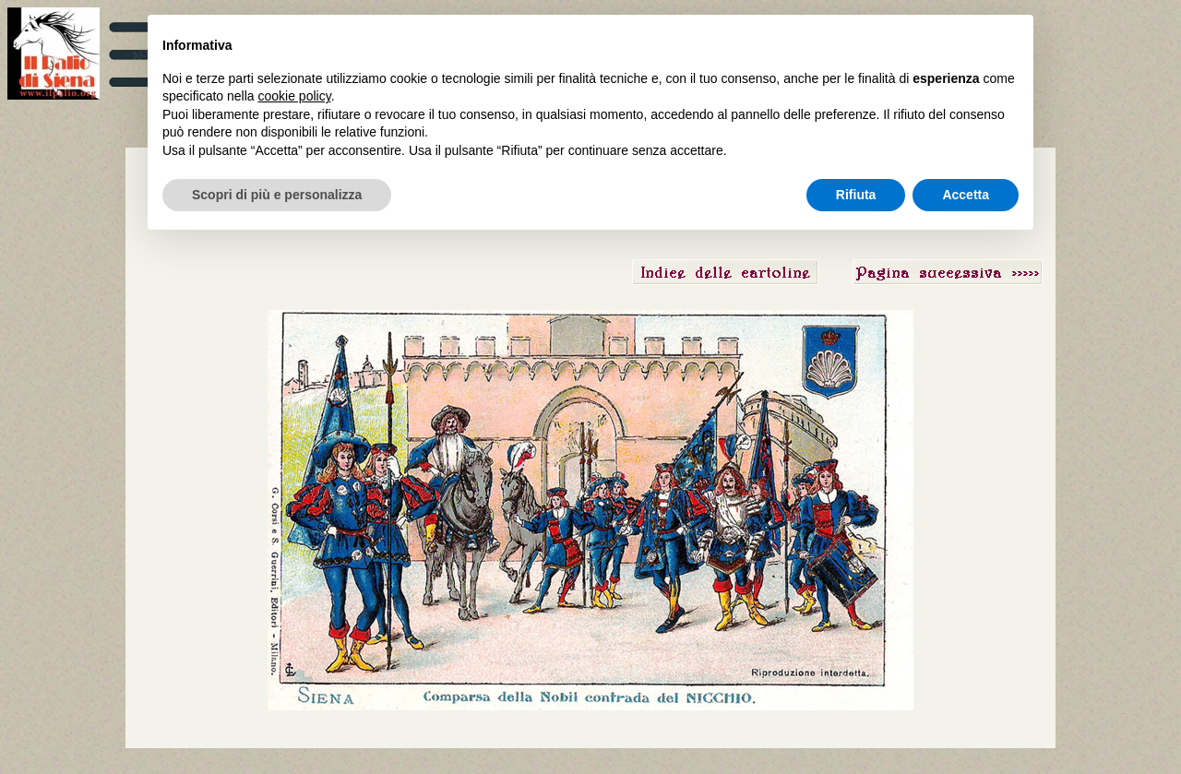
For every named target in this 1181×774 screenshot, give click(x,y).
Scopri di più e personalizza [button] (277, 194)
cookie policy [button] (294, 96)
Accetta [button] (965, 194)
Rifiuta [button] (856, 194)
